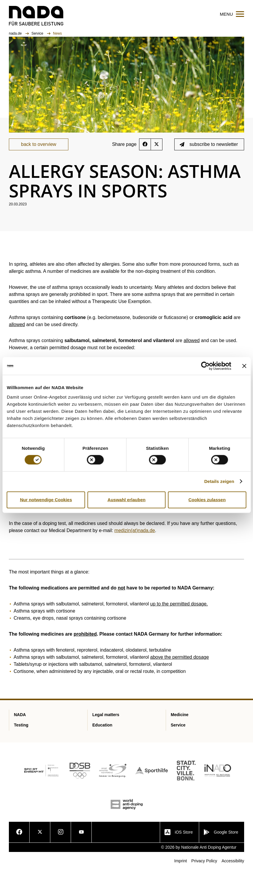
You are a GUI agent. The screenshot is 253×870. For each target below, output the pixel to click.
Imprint (180, 860)
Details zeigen (219, 481)
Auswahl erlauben (126, 499)
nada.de (16, 33)
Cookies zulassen (207, 499)
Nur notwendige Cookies (46, 499)
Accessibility (233, 860)
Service (37, 33)
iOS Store (179, 832)
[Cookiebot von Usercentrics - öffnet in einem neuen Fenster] (205, 366)
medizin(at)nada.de (135, 530)
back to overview (38, 144)
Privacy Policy (204, 860)
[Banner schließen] (244, 366)
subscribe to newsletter (209, 144)
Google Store (221, 832)
